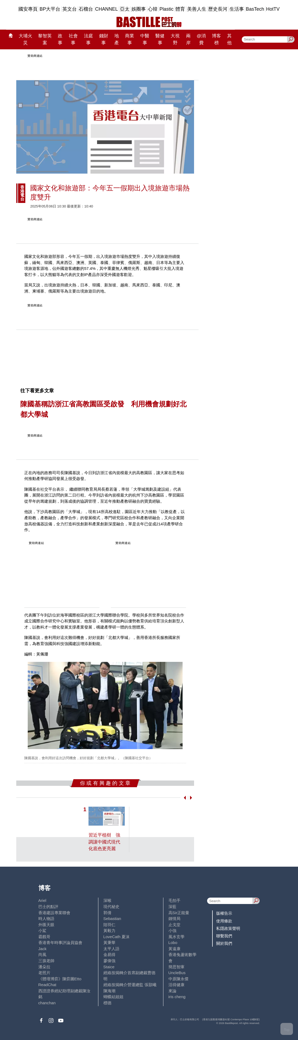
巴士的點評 (48, 906)
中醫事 (144, 39)
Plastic (166, 9)
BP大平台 (50, 9)
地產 (116, 39)
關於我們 (224, 943)
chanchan (47, 1003)
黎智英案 (45, 39)
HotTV (273, 9)
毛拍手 (174, 900)
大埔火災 (25, 39)
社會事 (73, 39)
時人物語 (46, 918)
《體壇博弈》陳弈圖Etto (60, 979)
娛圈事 (138, 9)
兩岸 (188, 39)
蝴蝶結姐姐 (113, 996)
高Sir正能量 (178, 912)
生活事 (236, 9)
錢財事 (103, 39)
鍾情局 (174, 918)
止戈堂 (174, 924)
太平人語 (111, 948)
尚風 (42, 954)
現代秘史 (111, 906)
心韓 (153, 9)
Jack (42, 948)
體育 (180, 9)
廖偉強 (109, 960)
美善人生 (196, 9)
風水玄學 (176, 936)
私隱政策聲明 (228, 928)
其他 (229, 39)
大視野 (175, 39)
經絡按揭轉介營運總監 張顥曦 (129, 984)
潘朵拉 (44, 967)
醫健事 (159, 39)
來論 (172, 991)
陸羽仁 (109, 924)
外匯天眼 (46, 924)
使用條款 (224, 921)
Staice (109, 967)
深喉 (107, 900)
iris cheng (177, 996)
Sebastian (112, 918)
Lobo (172, 942)
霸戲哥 (44, 936)
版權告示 (224, 913)
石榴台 (86, 9)
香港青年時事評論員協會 (60, 942)
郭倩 (107, 912)
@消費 (201, 39)
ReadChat (47, 984)
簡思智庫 (176, 967)
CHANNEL (106, 9)
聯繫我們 (224, 936)
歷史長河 (217, 9)
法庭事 (88, 39)
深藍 (172, 906)
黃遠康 (174, 948)
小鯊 (42, 930)
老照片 (44, 972)
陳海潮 (109, 991)
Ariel (42, 900)
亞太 (125, 9)
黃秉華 (109, 942)
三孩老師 (46, 960)
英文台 (69, 9)
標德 (107, 1003)
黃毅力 (109, 930)
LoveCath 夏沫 (116, 936)
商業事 (129, 39)
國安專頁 (28, 9)
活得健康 (176, 984)
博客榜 (216, 39)
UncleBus (177, 972)
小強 (172, 930)
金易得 (109, 954)
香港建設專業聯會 (54, 912)
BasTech (255, 9)
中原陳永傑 (178, 979)
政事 (60, 39)
